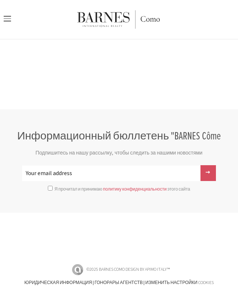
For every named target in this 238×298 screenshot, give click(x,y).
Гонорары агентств (119, 283)
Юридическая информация (58, 283)
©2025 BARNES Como (105, 269)
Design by (147, 269)
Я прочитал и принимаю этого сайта (122, 189)
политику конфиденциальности (135, 189)
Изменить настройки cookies (179, 283)
